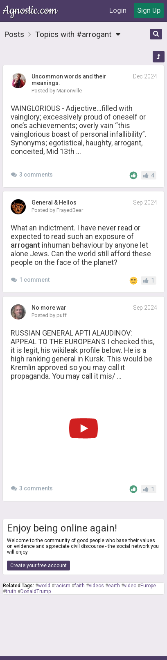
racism (62, 586)
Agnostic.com (31, 10)
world (44, 586)
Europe (148, 586)
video (130, 586)
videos (96, 586)
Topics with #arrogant (80, 34)
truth (11, 591)
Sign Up (148, 10)
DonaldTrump (35, 591)
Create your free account (38, 565)
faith (79, 586)
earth (114, 586)
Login (117, 10)
